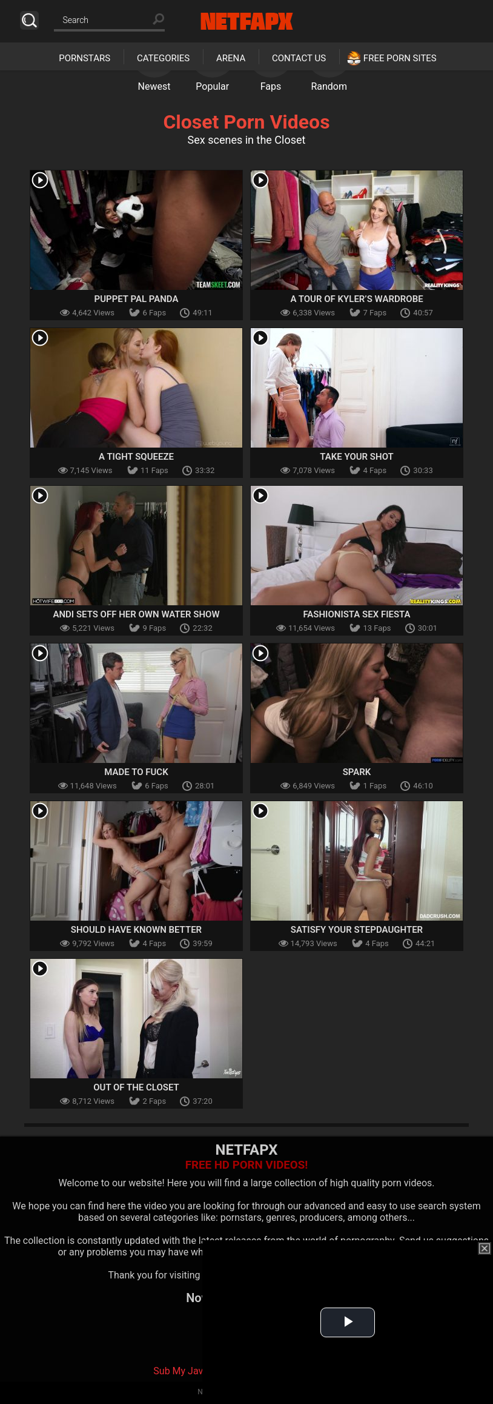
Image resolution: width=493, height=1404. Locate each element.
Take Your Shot (357, 456)
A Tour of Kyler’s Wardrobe (356, 299)
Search (29, 20)
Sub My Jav (178, 1371)
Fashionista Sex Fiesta (356, 614)
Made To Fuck (136, 772)
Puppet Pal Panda (136, 299)
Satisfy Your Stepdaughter (357, 929)
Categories (163, 58)
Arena (230, 58)
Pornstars (84, 58)
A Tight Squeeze (136, 456)
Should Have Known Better (136, 929)
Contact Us (299, 58)
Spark (357, 772)
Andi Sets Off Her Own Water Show (136, 614)
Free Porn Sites (400, 58)
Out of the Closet (136, 1087)
